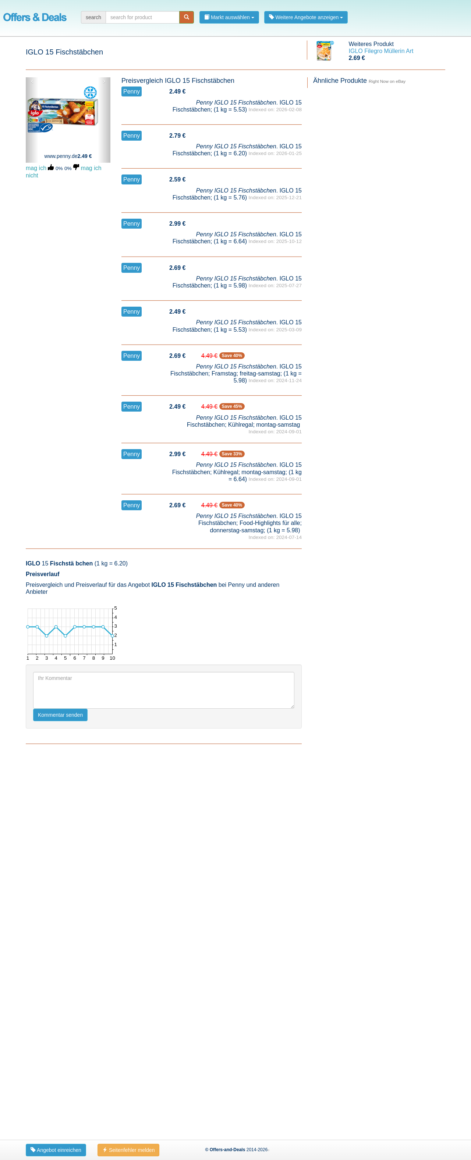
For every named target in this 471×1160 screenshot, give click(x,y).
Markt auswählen (229, 17)
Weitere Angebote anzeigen (306, 17)
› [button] (104, 81)
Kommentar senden (60, 1094)
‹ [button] (32, 81)
